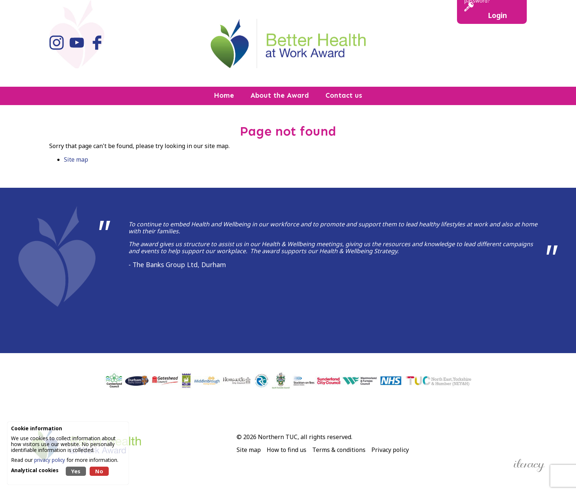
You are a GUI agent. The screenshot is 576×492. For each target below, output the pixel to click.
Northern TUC (278, 437)
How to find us (286, 450)
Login (497, 15)
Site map (76, 159)
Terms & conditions (339, 450)
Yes (75, 471)
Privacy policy (390, 450)
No (99, 471)
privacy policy (49, 459)
